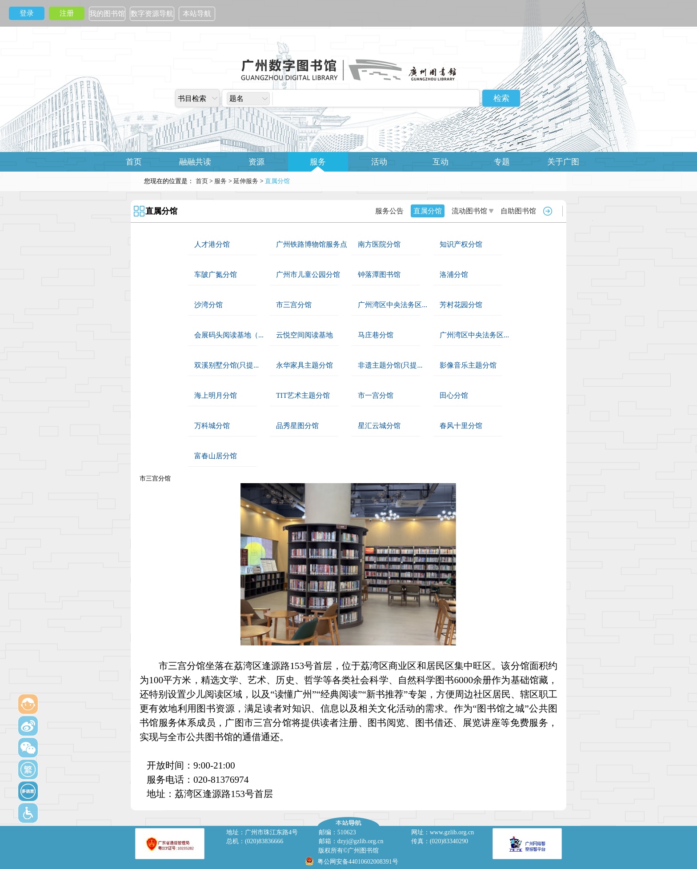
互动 (441, 161)
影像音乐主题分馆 (468, 365)
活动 (379, 161)
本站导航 (197, 13)
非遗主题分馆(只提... (390, 365)
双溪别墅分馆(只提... (226, 365)
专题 (502, 161)
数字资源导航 (152, 13)
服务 (318, 161)
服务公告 (389, 211)
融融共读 (195, 161)
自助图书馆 (518, 211)
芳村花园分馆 (461, 304)
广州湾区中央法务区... (392, 304)
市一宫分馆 (375, 395)
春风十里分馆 (461, 425)
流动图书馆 (469, 211)
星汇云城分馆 (379, 425)
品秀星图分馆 (297, 425)
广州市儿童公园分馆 (308, 274)
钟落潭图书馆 (379, 274)
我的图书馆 (107, 13)
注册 (67, 13)
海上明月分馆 (215, 395)
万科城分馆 (212, 425)
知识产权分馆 (461, 244)
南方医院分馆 (379, 244)
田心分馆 (454, 395)
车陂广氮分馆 (215, 274)
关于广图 (563, 161)
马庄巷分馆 (375, 335)
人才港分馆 (212, 244)
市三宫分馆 (294, 304)
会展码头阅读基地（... (229, 335)
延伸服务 (245, 181)
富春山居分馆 (215, 456)
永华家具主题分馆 (304, 365)
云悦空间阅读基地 (304, 335)
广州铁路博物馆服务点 (311, 244)
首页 (134, 161)
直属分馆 (161, 211)
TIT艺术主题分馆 (303, 395)
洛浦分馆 (454, 274)
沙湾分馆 (208, 304)
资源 (256, 161)
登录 (27, 13)
